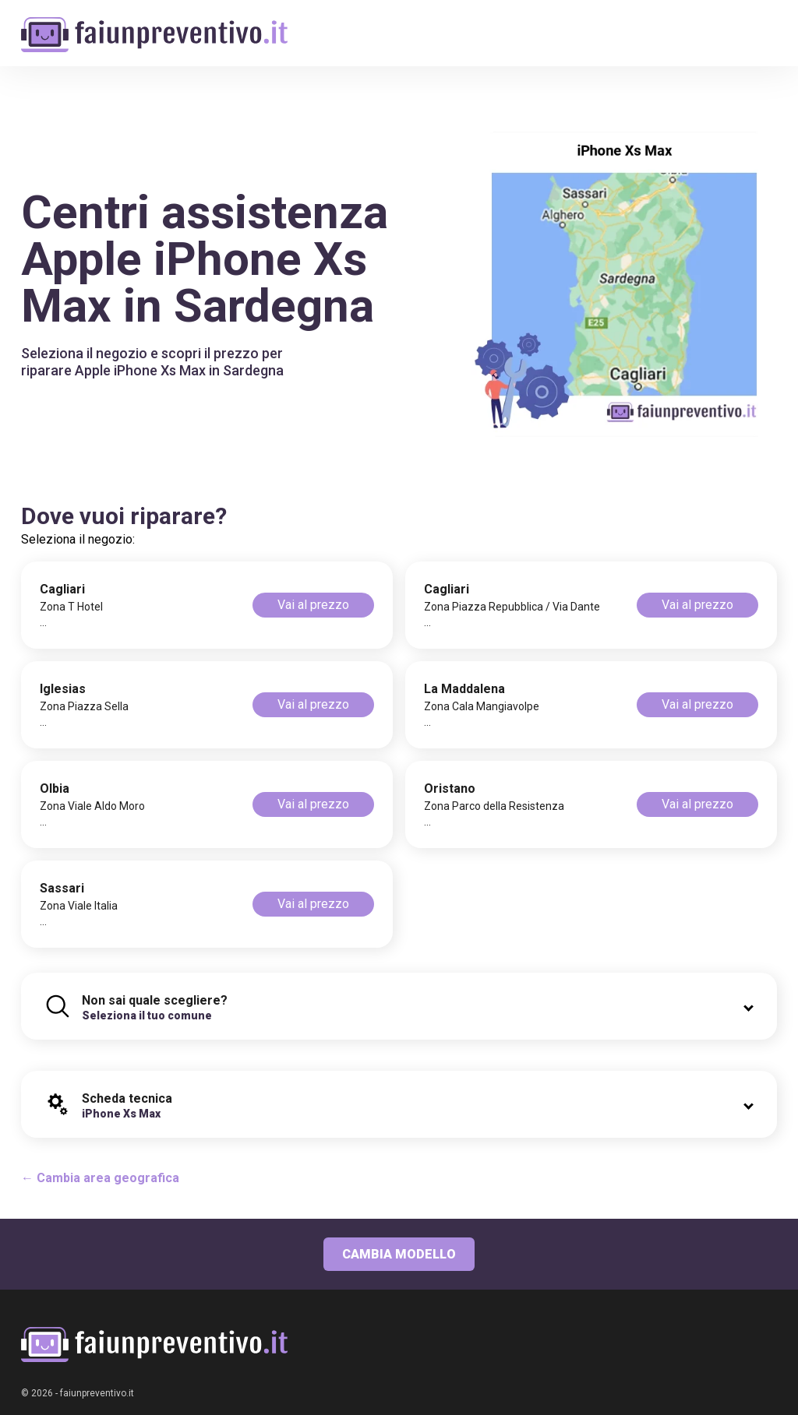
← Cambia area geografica (100, 1177)
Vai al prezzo (313, 604)
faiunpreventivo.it (97, 1393)
